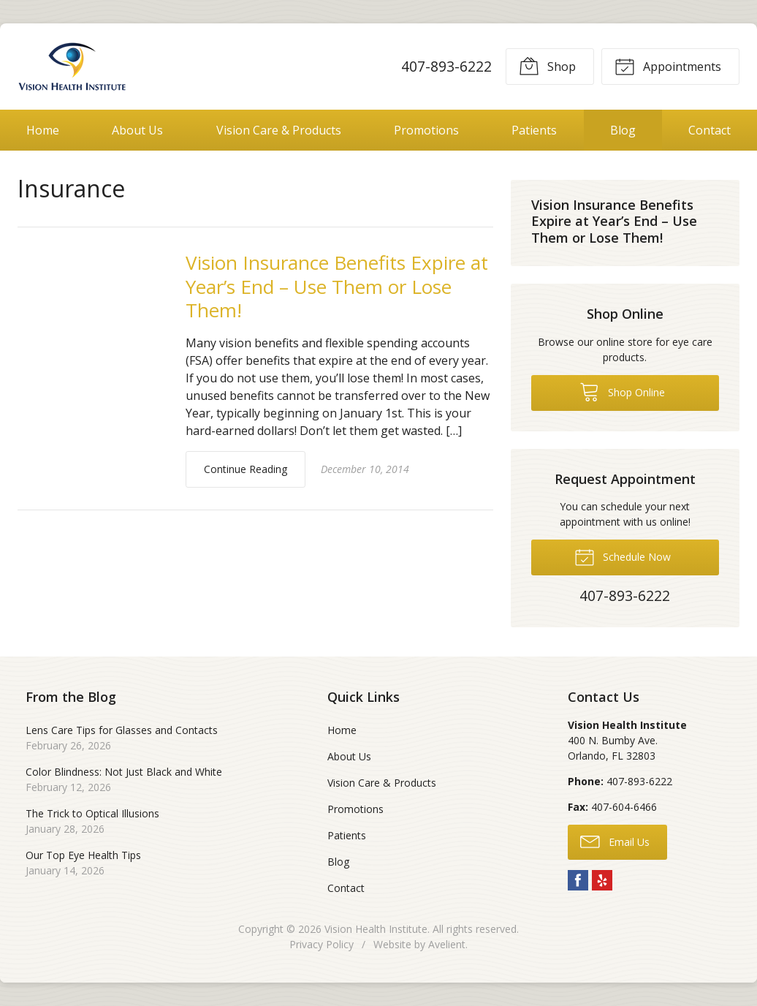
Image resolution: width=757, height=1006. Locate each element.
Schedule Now (622, 556)
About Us (137, 130)
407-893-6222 (446, 66)
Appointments (668, 66)
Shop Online (622, 391)
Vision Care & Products (278, 130)
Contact (709, 130)
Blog (623, 130)
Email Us (615, 841)
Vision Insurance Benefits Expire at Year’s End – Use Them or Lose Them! (337, 286)
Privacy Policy (321, 944)
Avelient (446, 944)
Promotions (426, 130)
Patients (534, 130)
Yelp (602, 880)
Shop (547, 66)
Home (42, 130)
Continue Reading (245, 469)
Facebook (578, 880)
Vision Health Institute (375, 929)
